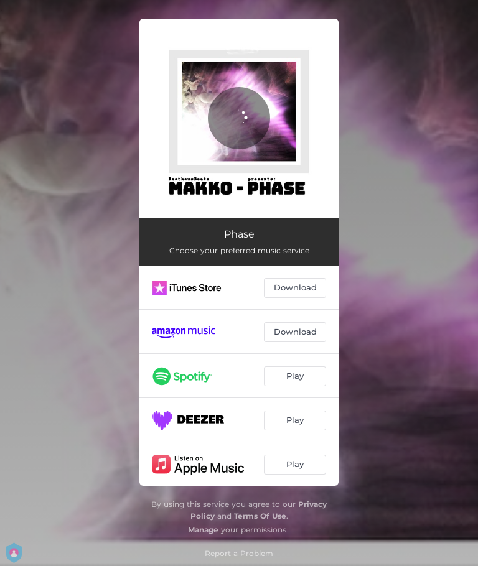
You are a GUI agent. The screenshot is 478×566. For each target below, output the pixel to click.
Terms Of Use (260, 516)
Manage (203, 529)
